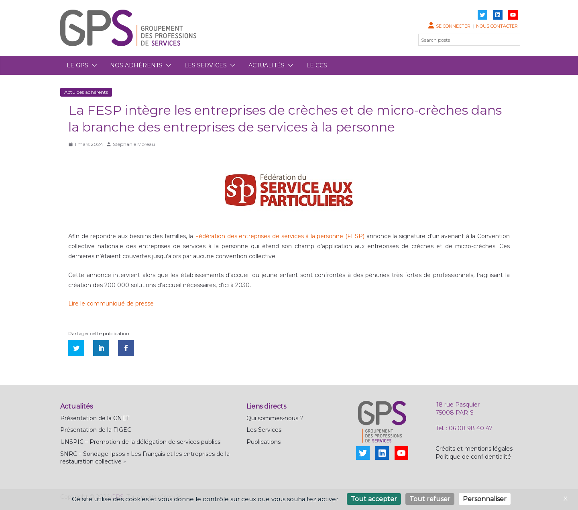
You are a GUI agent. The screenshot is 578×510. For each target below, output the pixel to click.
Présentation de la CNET (94, 418)
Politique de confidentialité (473, 456)
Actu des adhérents (86, 92)
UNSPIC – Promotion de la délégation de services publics (140, 441)
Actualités (266, 65)
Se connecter (453, 26)
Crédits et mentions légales (474, 448)
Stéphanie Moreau (134, 144)
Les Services (263, 429)
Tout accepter (374, 499)
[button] (92, 65)
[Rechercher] (509, 40)
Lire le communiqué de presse (111, 303)
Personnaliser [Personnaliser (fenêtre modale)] (485, 499)
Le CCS (316, 65)
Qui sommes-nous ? (274, 418)
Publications (263, 441)
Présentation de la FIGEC (95, 429)
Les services (205, 65)
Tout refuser (429, 499)
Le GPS (77, 65)
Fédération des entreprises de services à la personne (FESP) (279, 236)
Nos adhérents (136, 65)
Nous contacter (497, 26)
